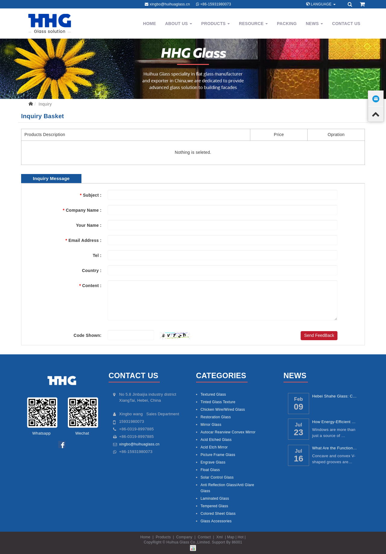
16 (298, 458)
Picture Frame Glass (218, 455)
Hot (241, 537)
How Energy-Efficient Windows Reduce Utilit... (335, 421)
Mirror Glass (211, 425)
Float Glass (210, 470)
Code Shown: (88, 335)
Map (230, 537)
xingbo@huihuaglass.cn (170, 4)
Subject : (91, 195)
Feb (298, 399)
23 (298, 432)
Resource (253, 23)
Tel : (97, 255)
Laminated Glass (215, 498)
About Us (178, 23)
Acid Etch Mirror (214, 447)
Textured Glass (213, 394)
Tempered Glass (214, 506)
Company (184, 537)
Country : (92, 270)
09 (298, 406)
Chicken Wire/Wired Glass (223, 409)
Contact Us (346, 23)
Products (215, 23)
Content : (90, 285)
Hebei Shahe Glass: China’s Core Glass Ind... (335, 396)
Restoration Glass (216, 417)
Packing (287, 23)
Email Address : (83, 240)
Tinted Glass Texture (218, 402)
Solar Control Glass (217, 477)
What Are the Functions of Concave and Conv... (335, 448)
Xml (219, 537)
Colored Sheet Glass (218, 513)
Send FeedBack (319, 335)
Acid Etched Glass (216, 440)
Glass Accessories (216, 521)
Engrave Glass (213, 462)
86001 (237, 542)
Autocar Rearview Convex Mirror (228, 432)
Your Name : (89, 225)
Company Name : (82, 210)
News (314, 23)
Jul (298, 424)
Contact (204, 537)
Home (149, 23)
